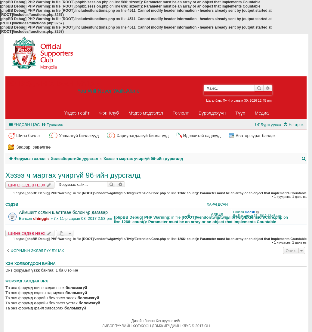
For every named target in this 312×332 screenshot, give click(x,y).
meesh (250, 212)
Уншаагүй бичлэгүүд (79, 135)
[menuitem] (52, 124)
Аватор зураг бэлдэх (256, 135)
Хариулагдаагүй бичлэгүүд (142, 135)
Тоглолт (181, 112)
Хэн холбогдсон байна (30, 264)
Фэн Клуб (109, 112)
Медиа (262, 112)
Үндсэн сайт (77, 112)
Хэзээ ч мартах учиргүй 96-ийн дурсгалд (73, 175)
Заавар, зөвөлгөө (33, 147)
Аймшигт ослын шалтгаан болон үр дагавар (63, 212)
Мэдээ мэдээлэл (145, 112)
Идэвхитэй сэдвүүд (202, 135)
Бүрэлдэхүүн (212, 112)
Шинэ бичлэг (28, 135)
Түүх (240, 112)
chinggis (41, 218)
